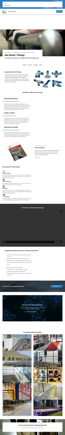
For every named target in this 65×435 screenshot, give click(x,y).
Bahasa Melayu (6, 5)
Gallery (40, 64)
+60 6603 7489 (59, 7)
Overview (25, 64)
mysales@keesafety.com (48, 7)
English (5, 3)
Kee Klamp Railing (16, 52)
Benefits (30, 64)
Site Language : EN (58, 1)
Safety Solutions (12, 11)
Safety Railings (8, 52)
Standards (35, 64)
